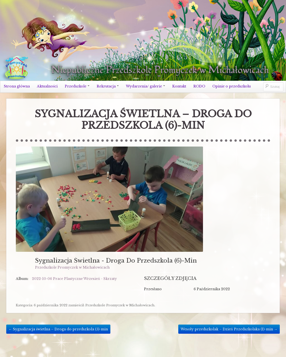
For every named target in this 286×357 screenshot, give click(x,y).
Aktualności (47, 86)
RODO (199, 86)
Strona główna (17, 86)
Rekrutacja (108, 86)
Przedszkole (77, 86)
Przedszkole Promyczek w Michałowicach (72, 267)
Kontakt (179, 86)
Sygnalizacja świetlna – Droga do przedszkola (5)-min (58, 329)
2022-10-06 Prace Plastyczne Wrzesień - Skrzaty (74, 279)
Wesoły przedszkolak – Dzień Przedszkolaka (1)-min (229, 329)
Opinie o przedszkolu (231, 86)
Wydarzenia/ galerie (145, 86)
